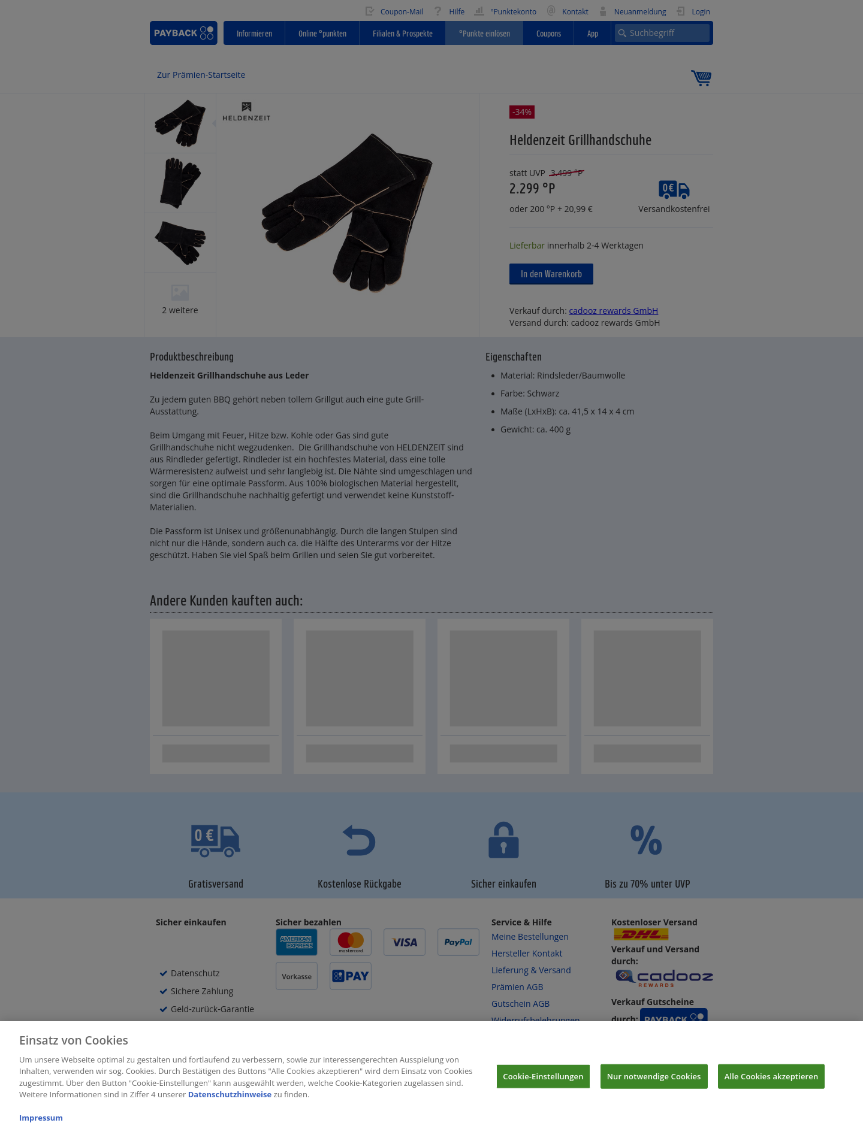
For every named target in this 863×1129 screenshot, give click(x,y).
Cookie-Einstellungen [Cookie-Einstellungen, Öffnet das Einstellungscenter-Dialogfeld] (543, 1085)
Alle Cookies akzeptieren (772, 1085)
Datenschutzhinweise (230, 1104)
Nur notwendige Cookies (654, 1085)
